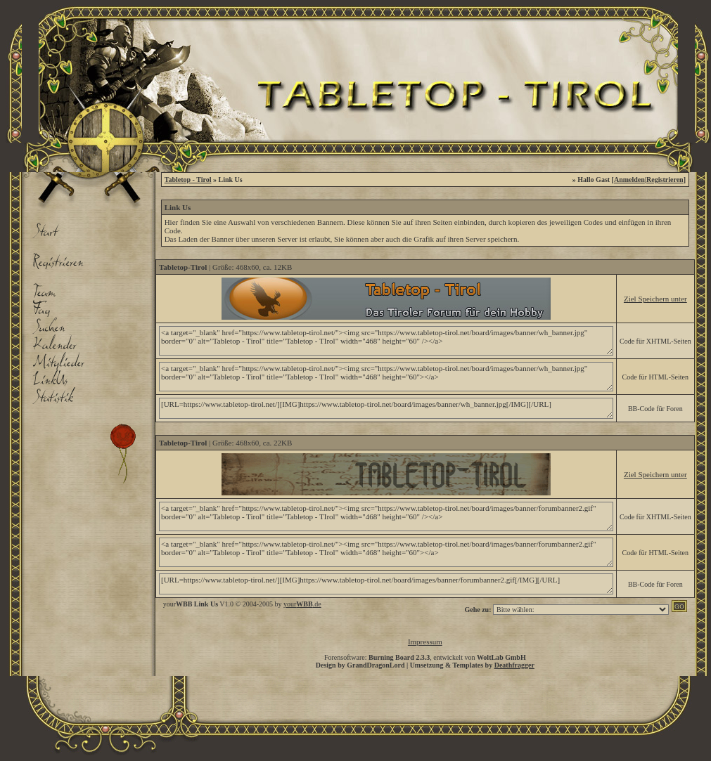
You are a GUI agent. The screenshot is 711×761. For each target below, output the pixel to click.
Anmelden (629, 179)
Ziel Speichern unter (655, 298)
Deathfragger (514, 665)
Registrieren (665, 179)
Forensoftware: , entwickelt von (425, 657)
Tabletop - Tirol (188, 179)
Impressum (425, 641)
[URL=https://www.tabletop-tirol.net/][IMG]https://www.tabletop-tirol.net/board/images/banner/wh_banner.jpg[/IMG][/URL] (386, 408)
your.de (302, 604)
